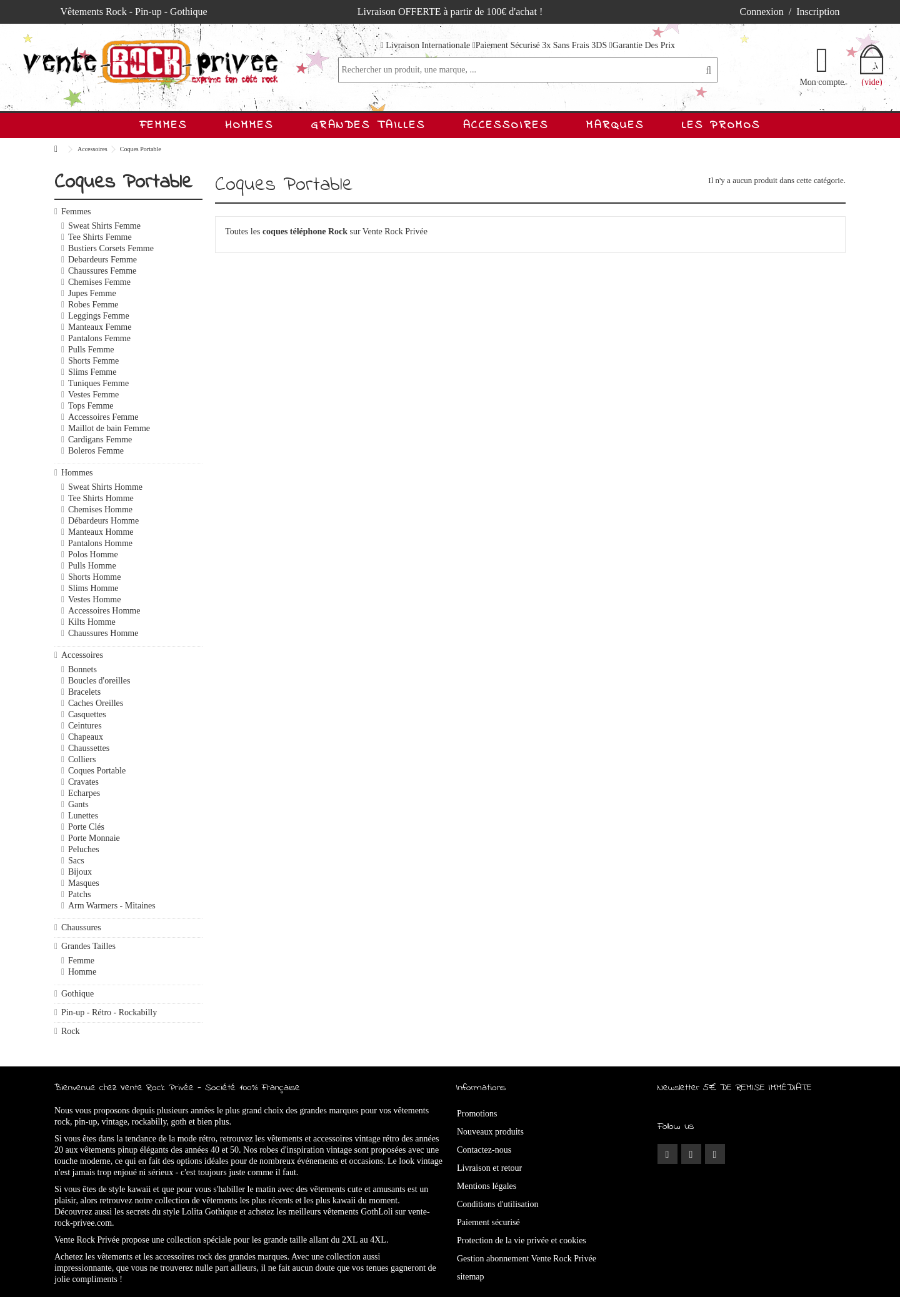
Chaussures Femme (102, 271)
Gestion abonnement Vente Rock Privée (526, 1258)
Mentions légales (486, 1186)
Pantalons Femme (99, 338)
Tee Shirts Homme (101, 498)
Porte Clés (86, 827)
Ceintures (85, 725)
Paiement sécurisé (488, 1222)
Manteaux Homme (101, 532)
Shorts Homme (94, 577)
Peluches (83, 849)
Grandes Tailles (88, 946)
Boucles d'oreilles (99, 680)
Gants (78, 804)
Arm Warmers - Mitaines (112, 905)
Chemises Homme (100, 509)
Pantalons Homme (100, 543)
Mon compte (821, 81)
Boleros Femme (96, 450)
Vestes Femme (93, 394)
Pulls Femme (91, 349)
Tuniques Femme (98, 383)
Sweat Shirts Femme (104, 226)
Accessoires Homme (104, 610)
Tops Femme (91, 405)
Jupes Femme (92, 293)
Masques (83, 883)
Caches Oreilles (95, 703)
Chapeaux (85, 737)
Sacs (76, 860)
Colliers (82, 759)
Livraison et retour (489, 1168)
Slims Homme (93, 588)
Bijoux (80, 872)
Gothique (77, 993)
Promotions (477, 1113)
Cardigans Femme (100, 439)
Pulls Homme (92, 565)
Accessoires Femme (103, 417)
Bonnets (82, 669)
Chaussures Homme (103, 633)
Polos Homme (93, 554)
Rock (70, 1031)
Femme (81, 960)
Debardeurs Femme (102, 259)
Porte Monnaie (94, 838)
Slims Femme (92, 372)
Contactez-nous (484, 1150)
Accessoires (82, 655)
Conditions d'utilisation (497, 1204)
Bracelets (84, 692)
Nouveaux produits (490, 1131)
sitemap (470, 1276)
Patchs (79, 894)
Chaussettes (88, 748)
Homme (82, 971)
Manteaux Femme (99, 327)
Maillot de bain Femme (109, 428)
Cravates (83, 782)
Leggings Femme (98, 316)
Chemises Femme (99, 282)
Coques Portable (97, 770)
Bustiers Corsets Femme (111, 248)
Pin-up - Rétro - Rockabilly (109, 1012)
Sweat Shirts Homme (105, 487)
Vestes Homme (94, 599)
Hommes (77, 472)
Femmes (76, 211)
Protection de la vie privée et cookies (521, 1240)
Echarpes (84, 793)
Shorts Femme (93, 360)
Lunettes (83, 815)
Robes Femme (93, 304)
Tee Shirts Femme (100, 237)
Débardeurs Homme (103, 520)
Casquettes (87, 714)
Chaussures (81, 927)
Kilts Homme (92, 622)
